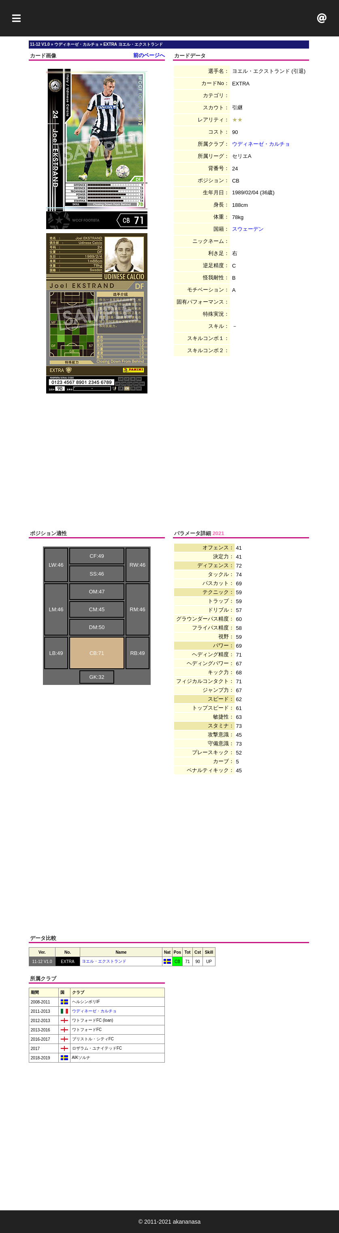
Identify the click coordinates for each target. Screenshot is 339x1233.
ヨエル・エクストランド (104, 961)
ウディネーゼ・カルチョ (261, 144)
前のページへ (149, 55)
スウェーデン (248, 229)
